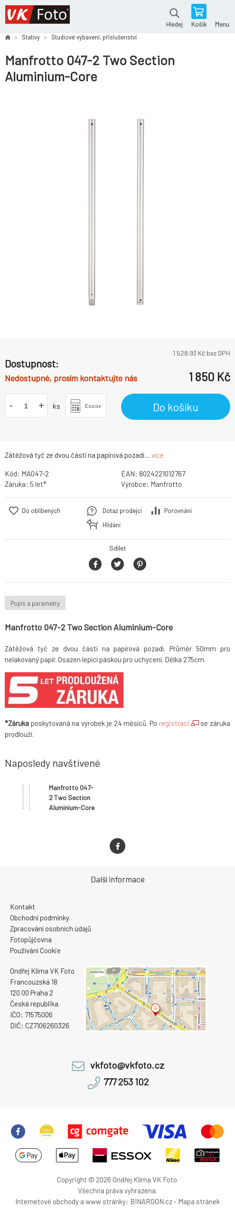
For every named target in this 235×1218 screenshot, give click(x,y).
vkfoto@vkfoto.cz (127, 1065)
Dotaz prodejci (122, 510)
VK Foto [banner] (37, 16)
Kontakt (22, 906)
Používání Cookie (35, 950)
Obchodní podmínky (39, 917)
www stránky (105, 1201)
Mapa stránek (199, 1201)
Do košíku (175, 407)
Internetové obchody (47, 1201)
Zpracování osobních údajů (50, 928)
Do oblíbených (41, 510)
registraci (174, 723)
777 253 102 (126, 1081)
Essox (93, 405)
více (157, 455)
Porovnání (178, 510)
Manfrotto (166, 484)
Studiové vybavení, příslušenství (94, 37)
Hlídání (112, 525)
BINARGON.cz (151, 1201)
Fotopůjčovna (31, 939)
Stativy (31, 37)
